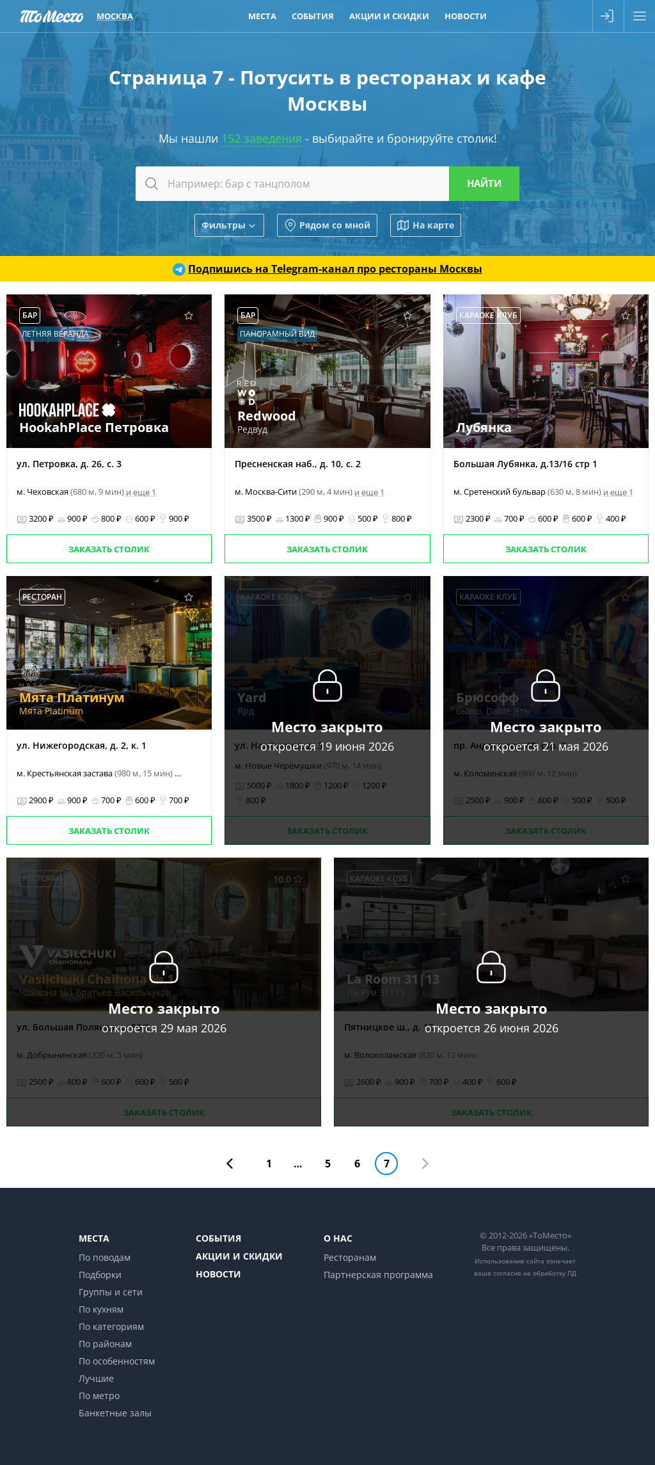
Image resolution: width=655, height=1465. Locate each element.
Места (94, 1238)
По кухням (101, 1309)
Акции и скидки (239, 1256)
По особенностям (117, 1361)
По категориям (111, 1326)
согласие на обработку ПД (534, 1273)
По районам (105, 1344)
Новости (218, 1274)
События (218, 1238)
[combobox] (327, 183)
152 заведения (261, 138)
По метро (99, 1395)
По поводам (104, 1257)
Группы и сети (111, 1292)
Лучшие (96, 1378)
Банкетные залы (115, 1413)
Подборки (100, 1275)
